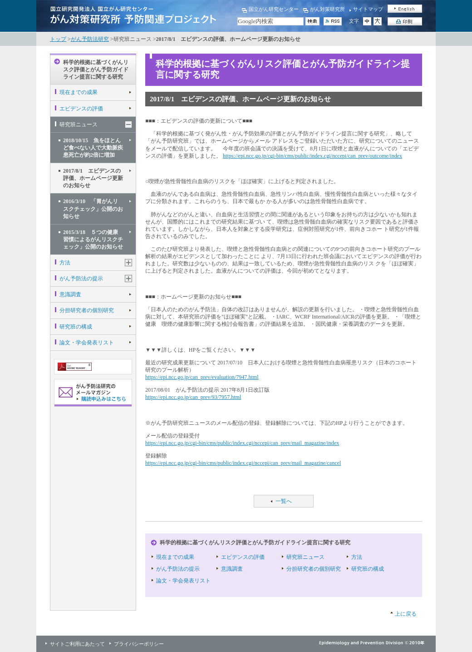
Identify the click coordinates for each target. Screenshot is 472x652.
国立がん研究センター (274, 9)
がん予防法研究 (90, 39)
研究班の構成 (75, 327)
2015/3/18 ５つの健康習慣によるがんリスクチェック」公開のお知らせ (93, 239)
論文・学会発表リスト (86, 342)
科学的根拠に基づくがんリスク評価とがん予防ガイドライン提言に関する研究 (95, 69)
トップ (58, 39)
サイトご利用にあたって (77, 644)
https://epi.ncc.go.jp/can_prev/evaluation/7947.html (202, 377)
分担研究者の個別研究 (86, 310)
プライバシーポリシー (139, 644)
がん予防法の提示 (81, 278)
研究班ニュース (78, 124)
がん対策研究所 (327, 9)
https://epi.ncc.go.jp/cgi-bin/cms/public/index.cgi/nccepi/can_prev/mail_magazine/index (242, 443)
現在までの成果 (78, 92)
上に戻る (406, 614)
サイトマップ (368, 9)
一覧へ (283, 501)
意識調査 (70, 294)
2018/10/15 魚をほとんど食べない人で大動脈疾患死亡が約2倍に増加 (93, 147)
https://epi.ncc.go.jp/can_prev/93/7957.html (193, 397)
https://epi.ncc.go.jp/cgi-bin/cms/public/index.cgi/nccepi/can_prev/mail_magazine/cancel (243, 463)
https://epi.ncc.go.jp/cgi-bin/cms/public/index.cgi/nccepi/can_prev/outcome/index (312, 156)
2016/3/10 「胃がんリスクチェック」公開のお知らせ (93, 208)
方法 (64, 262)
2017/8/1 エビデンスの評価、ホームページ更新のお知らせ (93, 178)
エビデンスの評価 (81, 108)
